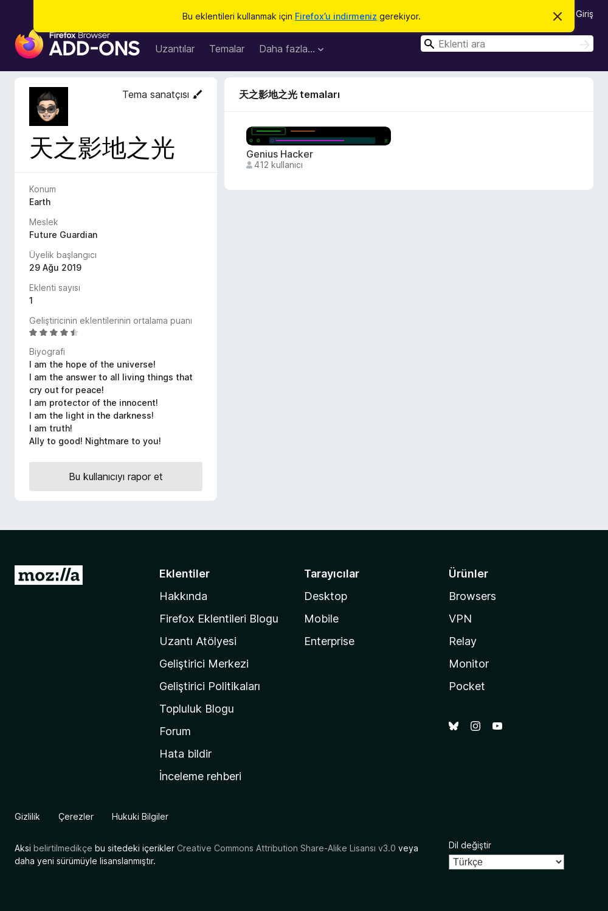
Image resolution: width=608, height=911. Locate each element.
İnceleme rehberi (200, 776)
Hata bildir (185, 753)
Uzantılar (175, 49)
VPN (460, 618)
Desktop (325, 596)
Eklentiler (184, 573)
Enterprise (329, 641)
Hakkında (183, 596)
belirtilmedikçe (62, 848)
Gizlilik (27, 816)
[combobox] (507, 43)
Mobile (321, 618)
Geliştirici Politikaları (209, 686)
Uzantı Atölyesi (198, 641)
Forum (175, 731)
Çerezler (76, 816)
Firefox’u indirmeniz (336, 16)
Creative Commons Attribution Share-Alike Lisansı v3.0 (286, 848)
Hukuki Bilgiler (140, 816)
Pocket (467, 686)
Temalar (226, 49)
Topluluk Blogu (196, 708)
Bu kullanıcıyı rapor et (116, 476)
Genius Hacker (279, 154)
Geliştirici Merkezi (204, 663)
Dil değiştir (470, 845)
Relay (463, 641)
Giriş (584, 14)
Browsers (472, 596)
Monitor (469, 663)
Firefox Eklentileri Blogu (218, 618)
